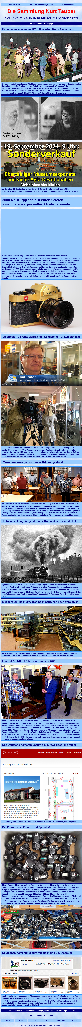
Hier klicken (33, 1005)
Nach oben (48, 1016)
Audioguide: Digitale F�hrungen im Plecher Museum (28, 822)
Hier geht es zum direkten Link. (54, 456)
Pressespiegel (68, 4)
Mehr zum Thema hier (56, 93)
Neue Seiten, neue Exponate (65, 822)
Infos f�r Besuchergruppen (41, 5)
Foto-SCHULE (14, 4)
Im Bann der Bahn (29, 594)
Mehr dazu (73, 515)
